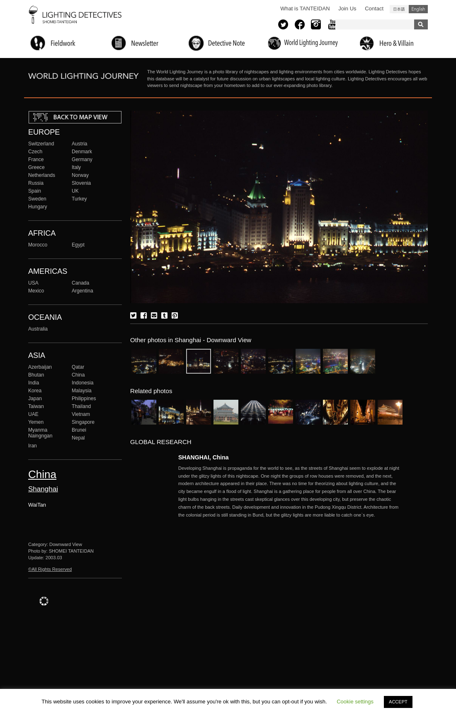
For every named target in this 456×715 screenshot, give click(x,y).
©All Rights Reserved (50, 569)
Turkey (79, 199)
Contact (374, 8)
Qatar (78, 367)
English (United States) (418, 9)
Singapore (83, 422)
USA (33, 283)
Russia (36, 183)
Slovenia (81, 183)
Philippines (84, 398)
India (33, 383)
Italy (76, 167)
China (78, 375)
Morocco (37, 245)
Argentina (82, 291)
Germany (82, 159)
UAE (33, 414)
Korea (34, 391)
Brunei (79, 430)
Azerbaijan (40, 367)
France (36, 159)
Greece (36, 167)
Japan (35, 398)
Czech (35, 152)
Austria (79, 144)
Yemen (36, 422)
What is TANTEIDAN (305, 8)
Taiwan (36, 406)
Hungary (37, 207)
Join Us (347, 8)
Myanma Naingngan (40, 433)
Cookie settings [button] (355, 701)
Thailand (81, 406)
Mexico (36, 291)
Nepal (78, 438)
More (290, 491)
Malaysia (82, 391)
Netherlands (41, 175)
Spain (34, 191)
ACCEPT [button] (398, 701)
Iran (32, 446)
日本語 (399, 9)
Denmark (82, 152)
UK (75, 191)
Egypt (78, 245)
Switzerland (41, 144)
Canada (80, 283)
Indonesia (82, 383)
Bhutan (36, 375)
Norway (80, 175)
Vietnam (81, 414)
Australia (38, 329)
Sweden (37, 199)
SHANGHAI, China (203, 457)
